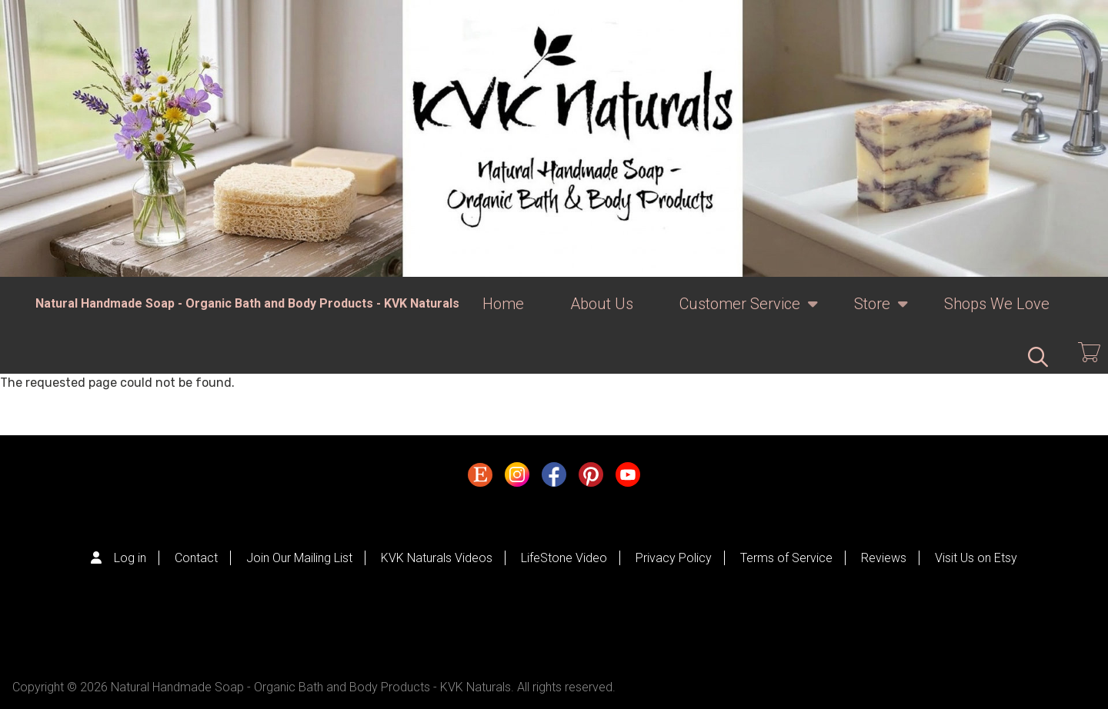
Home (503, 304)
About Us (601, 304)
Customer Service (739, 313)
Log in (130, 558)
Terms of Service (786, 558)
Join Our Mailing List (299, 558)
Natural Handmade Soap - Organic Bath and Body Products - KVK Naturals (247, 303)
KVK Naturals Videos (436, 558)
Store (872, 313)
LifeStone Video (564, 558)
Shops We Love (997, 304)
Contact (196, 558)
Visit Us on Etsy (976, 558)
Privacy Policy (674, 558)
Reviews (883, 558)
